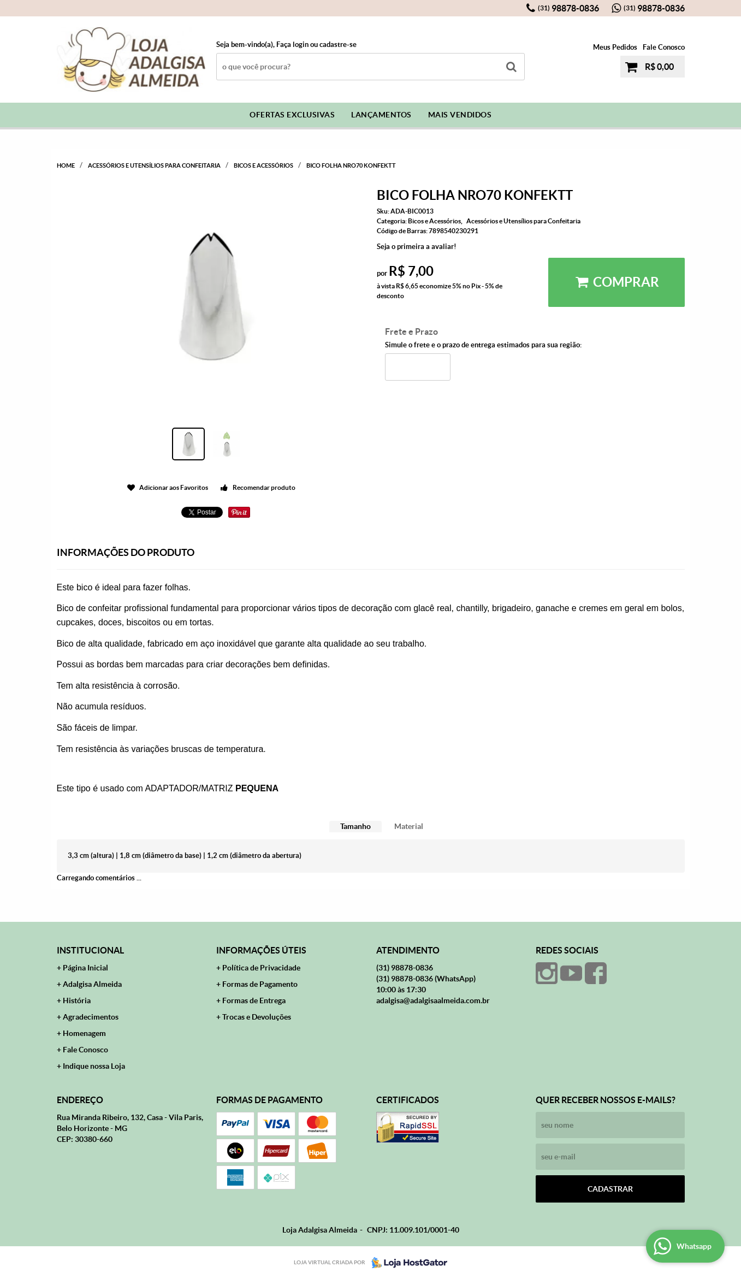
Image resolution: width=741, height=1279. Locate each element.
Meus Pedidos (615, 47)
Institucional (90, 950)
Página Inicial (85, 967)
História (77, 1000)
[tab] (355, 826)
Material (408, 826)
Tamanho (355, 826)
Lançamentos (381, 114)
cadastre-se (338, 44)
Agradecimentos (90, 1016)
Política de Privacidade (261, 967)
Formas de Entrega (254, 1000)
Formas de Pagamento (260, 984)
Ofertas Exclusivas (292, 114)
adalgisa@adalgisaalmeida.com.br (433, 1000)
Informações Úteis (261, 950)
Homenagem (84, 1033)
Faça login (292, 44)
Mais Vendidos (460, 114)
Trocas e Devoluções (256, 1016)
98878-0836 (568, 8)
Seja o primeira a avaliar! (417, 246)
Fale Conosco (664, 47)
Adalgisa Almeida (92, 984)
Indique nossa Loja (94, 1066)
